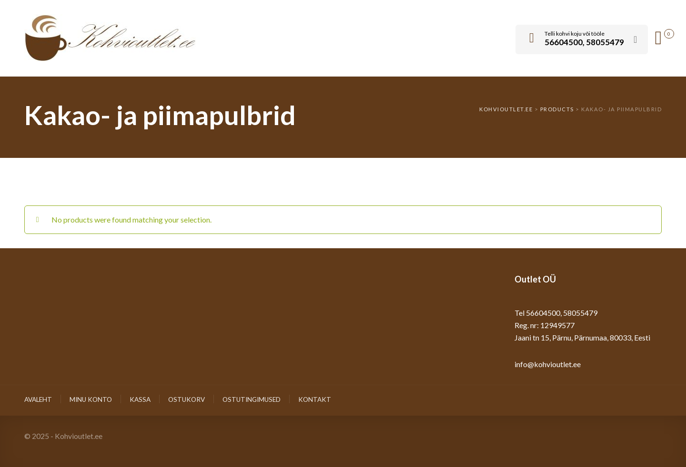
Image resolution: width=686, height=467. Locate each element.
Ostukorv (186, 399)
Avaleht (38, 399)
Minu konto (91, 399)
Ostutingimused (251, 399)
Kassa (140, 399)
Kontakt (314, 399)
